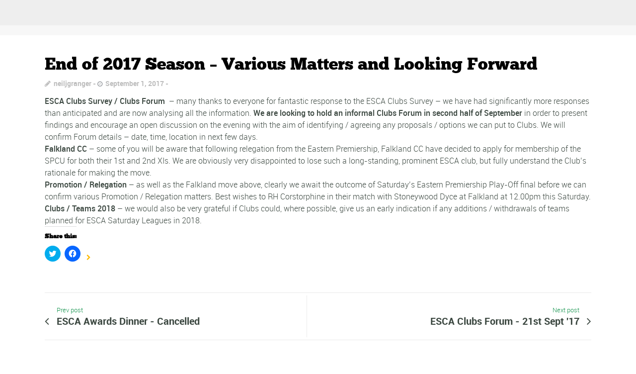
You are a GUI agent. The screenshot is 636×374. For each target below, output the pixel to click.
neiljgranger (72, 83)
